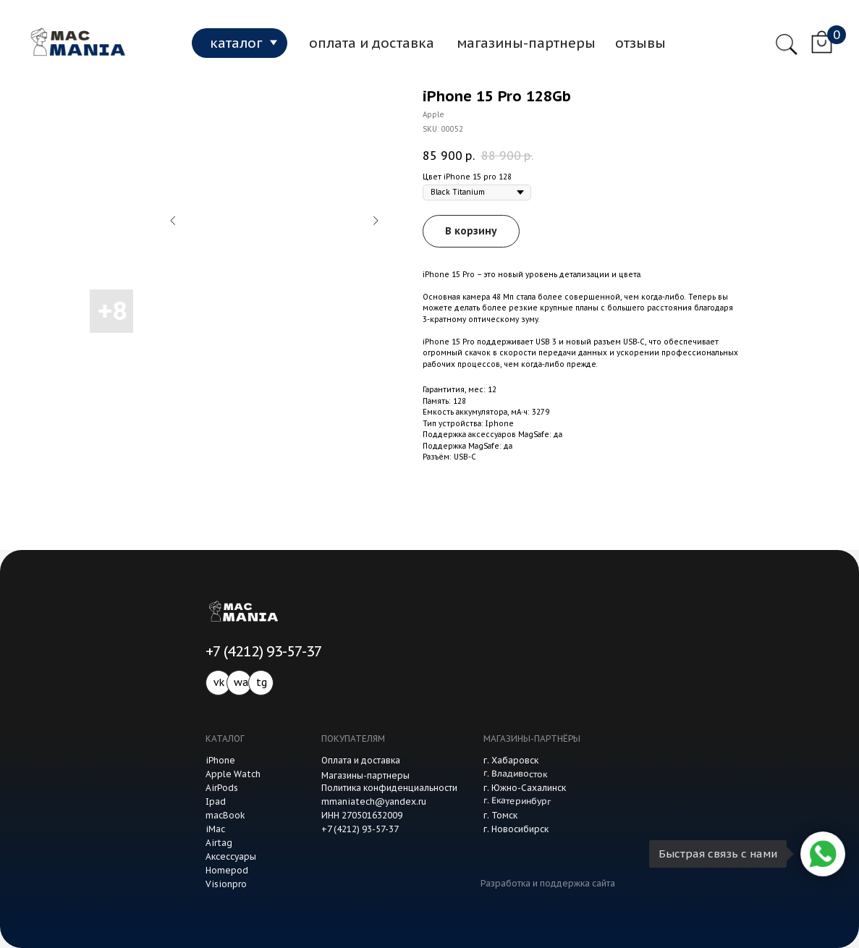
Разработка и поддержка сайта (548, 883)
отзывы (640, 42)
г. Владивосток (514, 773)
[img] (74, 42)
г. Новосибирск (516, 829)
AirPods (222, 787)
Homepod (227, 870)
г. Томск (500, 815)
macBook (225, 815)
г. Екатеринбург (516, 801)
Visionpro (226, 884)
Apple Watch (233, 774)
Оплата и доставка (360, 760)
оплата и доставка (371, 42)
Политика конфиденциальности (389, 787)
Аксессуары (231, 856)
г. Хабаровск (510, 760)
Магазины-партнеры (365, 775)
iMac (215, 829)
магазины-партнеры (526, 42)
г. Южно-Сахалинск (524, 787)
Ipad (216, 801)
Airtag (219, 842)
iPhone (220, 760)
